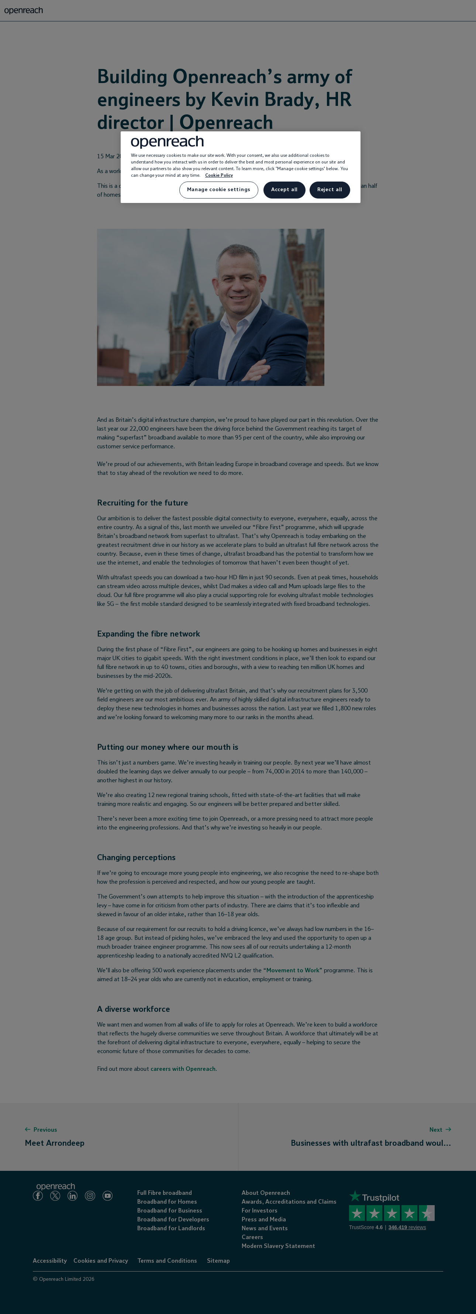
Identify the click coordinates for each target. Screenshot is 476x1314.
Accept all (284, 189)
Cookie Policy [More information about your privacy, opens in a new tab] (219, 175)
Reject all (329, 189)
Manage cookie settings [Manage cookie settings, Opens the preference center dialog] (219, 189)
